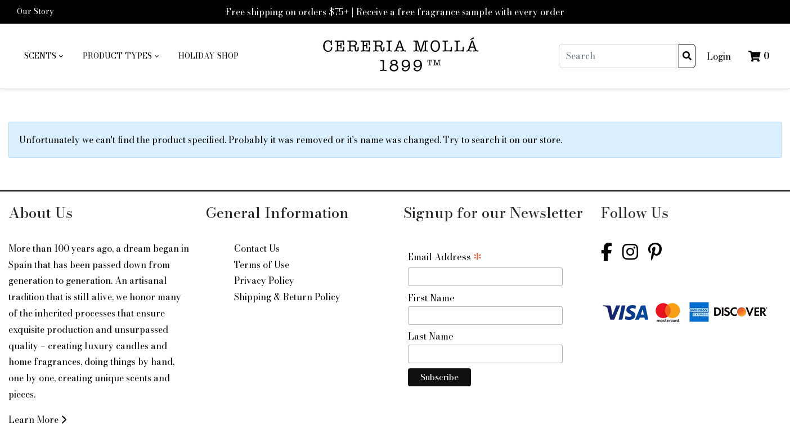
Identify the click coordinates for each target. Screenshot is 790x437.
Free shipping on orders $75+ (287, 12)
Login (719, 56)
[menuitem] (43, 56)
